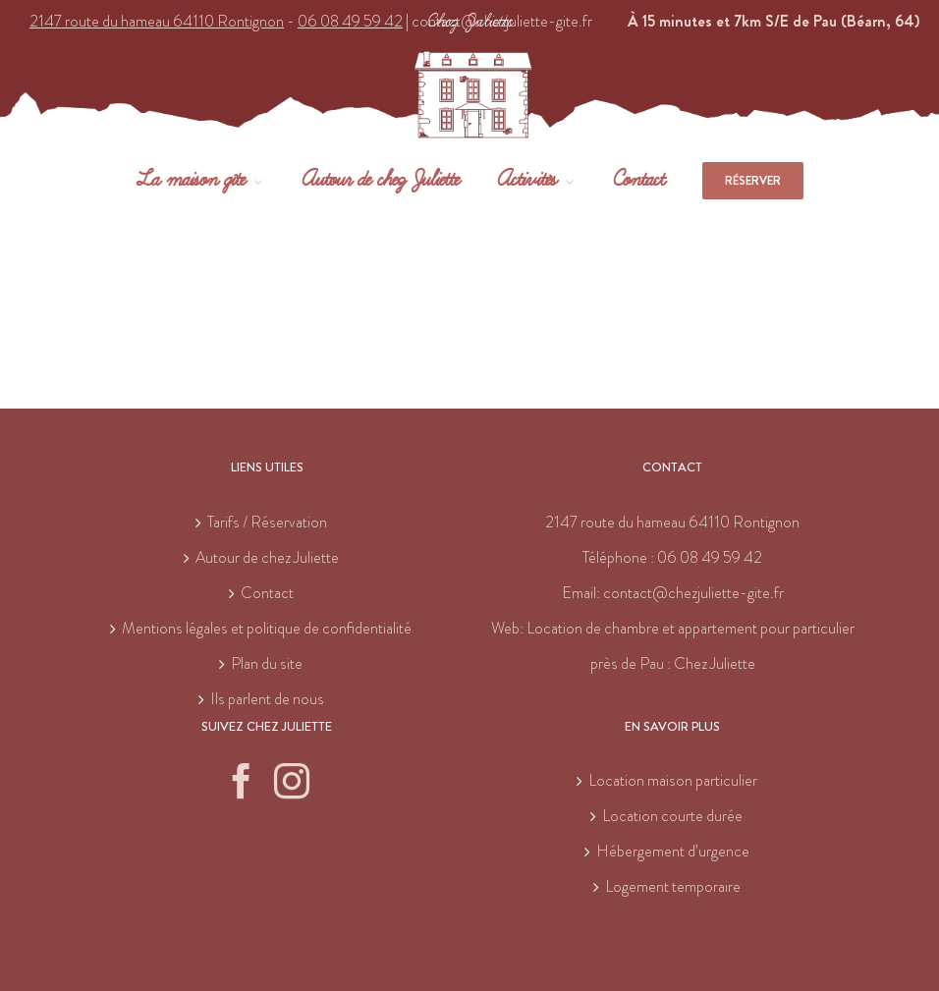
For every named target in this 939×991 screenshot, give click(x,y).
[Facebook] (241, 780)
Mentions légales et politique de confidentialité (267, 628)
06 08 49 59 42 (709, 557)
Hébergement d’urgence (672, 851)
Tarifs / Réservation (267, 522)
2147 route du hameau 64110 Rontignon (672, 522)
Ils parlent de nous (267, 699)
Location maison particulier (672, 780)
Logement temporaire (673, 886)
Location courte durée (672, 815)
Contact (267, 592)
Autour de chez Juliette (267, 557)
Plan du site (267, 663)
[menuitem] (219, 180)
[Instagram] (291, 780)
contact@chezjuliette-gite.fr (693, 592)
